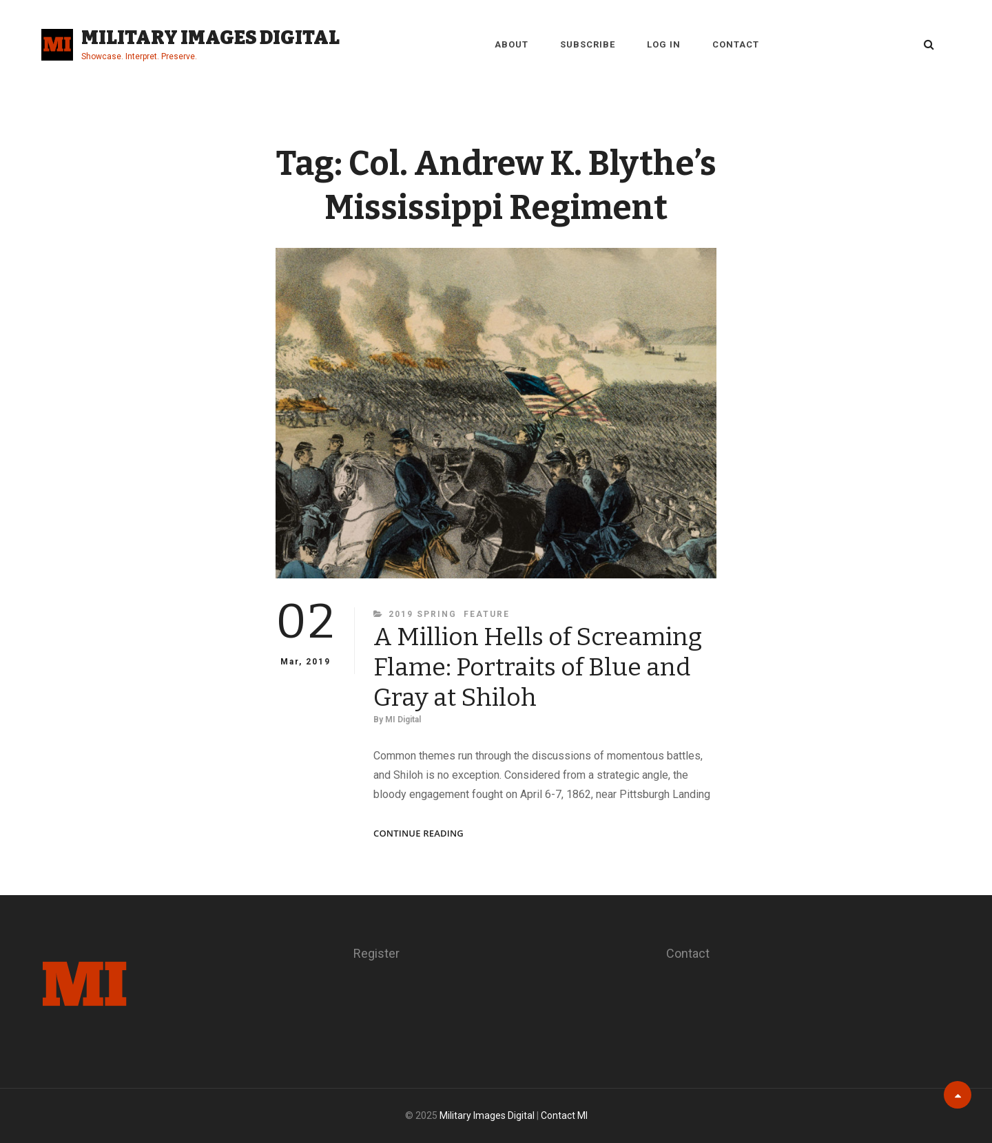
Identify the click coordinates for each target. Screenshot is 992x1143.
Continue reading (418, 833)
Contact (735, 44)
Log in (664, 44)
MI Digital (403, 719)
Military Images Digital (210, 37)
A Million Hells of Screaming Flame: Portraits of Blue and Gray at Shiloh (537, 667)
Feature (487, 614)
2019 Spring (423, 614)
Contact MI (564, 1115)
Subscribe (587, 44)
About (511, 44)
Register (376, 953)
